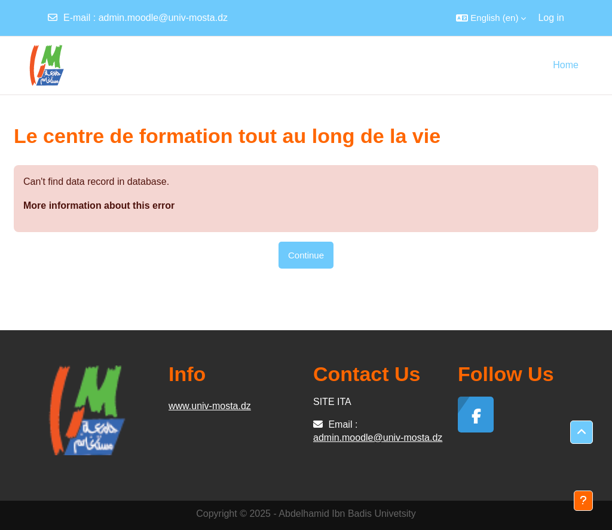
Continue (306, 255)
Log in (551, 18)
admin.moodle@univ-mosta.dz (163, 18)
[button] (491, 18)
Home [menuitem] (566, 65)
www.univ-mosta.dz (210, 406)
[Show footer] (583, 501)
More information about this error (99, 205)
